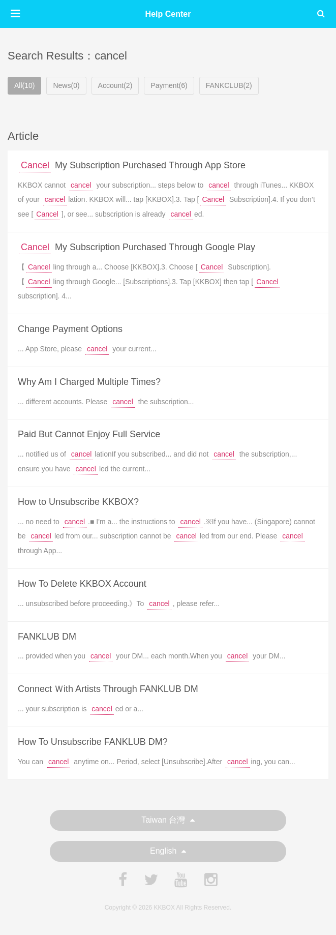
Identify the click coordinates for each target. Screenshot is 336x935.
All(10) (24, 85)
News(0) (66, 85)
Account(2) (115, 85)
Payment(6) (168, 85)
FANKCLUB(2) (229, 85)
